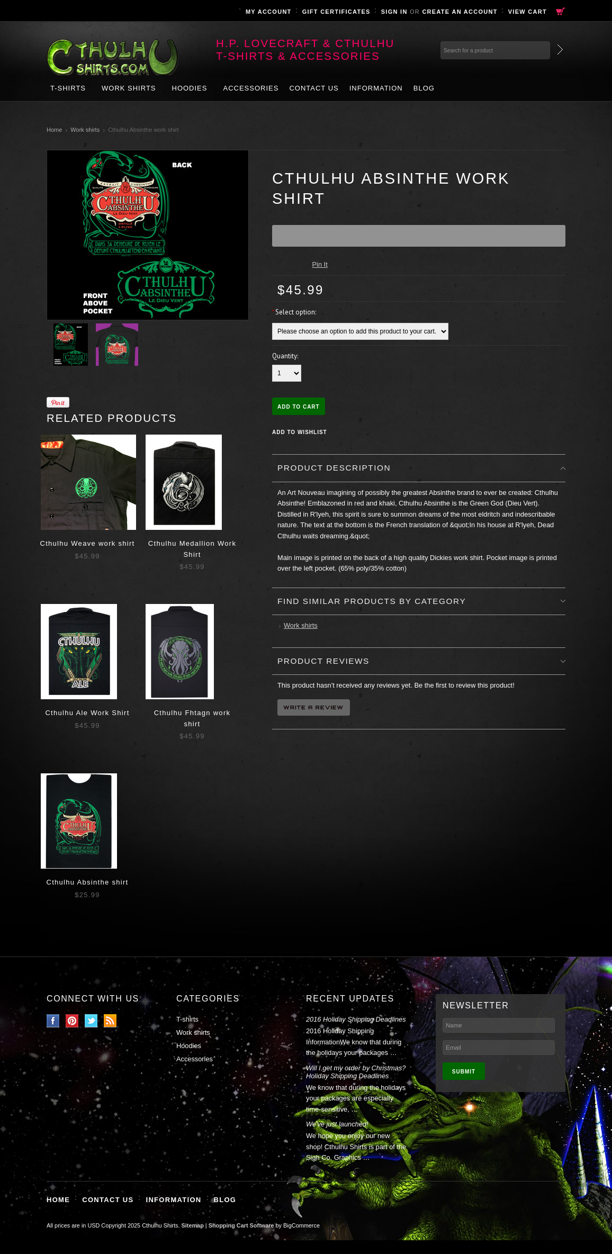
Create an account (459, 11)
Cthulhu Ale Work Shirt (87, 713)
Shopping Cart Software (241, 1225)
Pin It (320, 264)
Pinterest (72, 1020)
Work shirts (129, 88)
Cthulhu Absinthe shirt (87, 882)
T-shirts (68, 88)
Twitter (91, 1020)
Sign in (394, 11)
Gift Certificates (336, 11)
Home (54, 130)
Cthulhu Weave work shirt (87, 543)
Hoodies (190, 88)
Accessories (250, 88)
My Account (269, 11)
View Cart (527, 11)
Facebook (53, 1020)
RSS (110, 1020)
